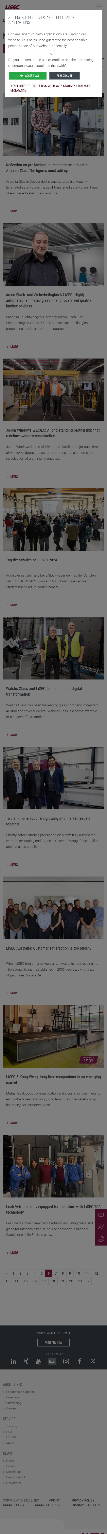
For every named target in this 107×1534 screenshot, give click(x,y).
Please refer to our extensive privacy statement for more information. (50, 88)
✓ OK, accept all (28, 76)
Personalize (64, 76)
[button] (51, 54)
